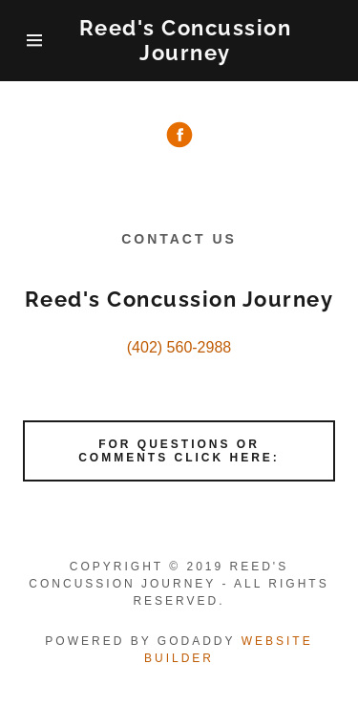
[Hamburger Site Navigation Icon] (34, 40)
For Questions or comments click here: (179, 451)
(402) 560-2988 (179, 347)
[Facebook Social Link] (179, 136)
